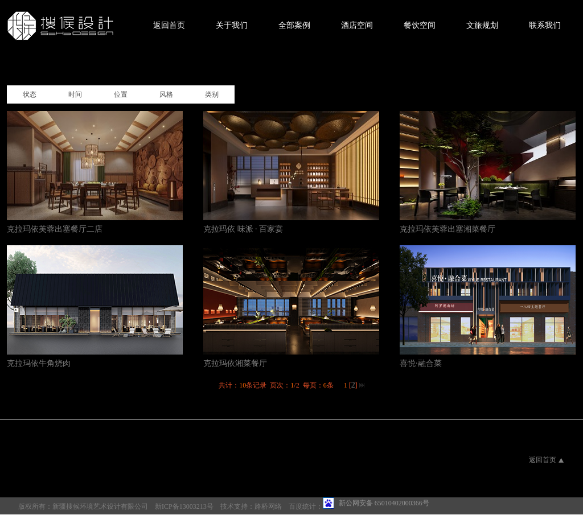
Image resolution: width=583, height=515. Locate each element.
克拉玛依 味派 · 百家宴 (243, 229)
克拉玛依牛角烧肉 (39, 363)
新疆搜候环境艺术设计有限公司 (100, 506)
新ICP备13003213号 (184, 506)
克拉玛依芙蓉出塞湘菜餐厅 (447, 229)
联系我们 (545, 25)
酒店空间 (357, 25)
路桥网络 (268, 506)
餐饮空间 (420, 25)
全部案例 (294, 25)
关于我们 (232, 25)
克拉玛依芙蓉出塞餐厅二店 (54, 229)
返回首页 (169, 25)
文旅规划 (482, 25)
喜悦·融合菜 (421, 363)
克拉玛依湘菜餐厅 (235, 363)
